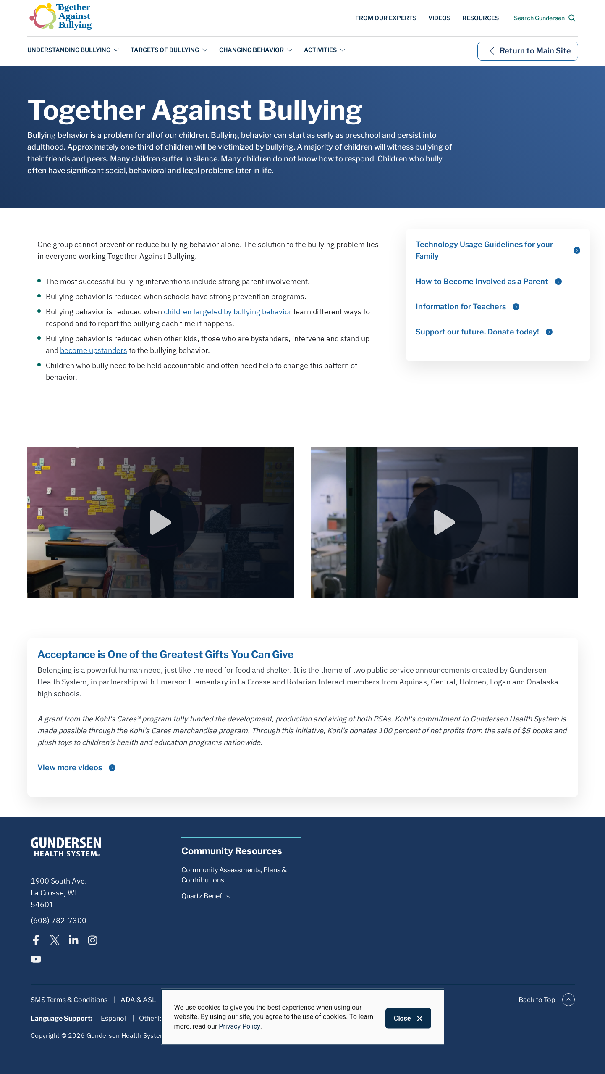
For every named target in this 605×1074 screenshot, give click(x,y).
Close (402, 1018)
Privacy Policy (239, 1026)
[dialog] (302, 1017)
